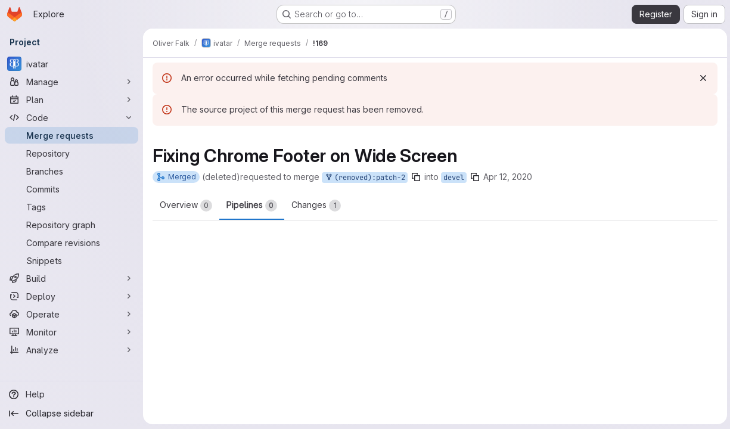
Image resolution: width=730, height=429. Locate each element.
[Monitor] (71, 332)
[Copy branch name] (416, 177)
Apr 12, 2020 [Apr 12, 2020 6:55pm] (507, 177)
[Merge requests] (71, 135)
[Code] (71, 117)
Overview (186, 206)
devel (453, 177)
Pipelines (251, 206)
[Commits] (71, 189)
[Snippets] (71, 260)
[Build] (71, 278)
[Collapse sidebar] (71, 413)
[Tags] (71, 206)
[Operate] (71, 314)
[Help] (71, 394)
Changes (316, 206)
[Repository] (71, 153)
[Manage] (71, 81)
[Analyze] (71, 349)
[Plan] (71, 99)
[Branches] (71, 171)
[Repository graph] (71, 224)
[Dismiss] (701, 78)
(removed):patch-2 (364, 178)
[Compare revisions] (71, 242)
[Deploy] (71, 296)
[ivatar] (71, 63)
